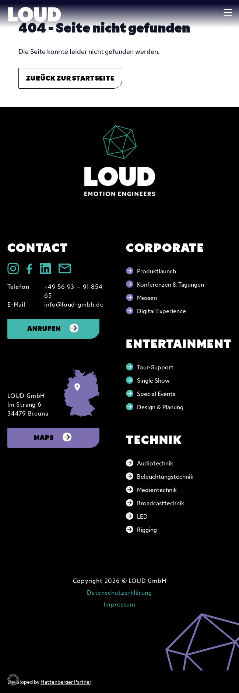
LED (142, 516)
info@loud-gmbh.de (74, 304)
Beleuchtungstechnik (165, 476)
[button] (13, 679)
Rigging (147, 529)
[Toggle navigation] (228, 12)
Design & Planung (160, 407)
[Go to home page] (119, 160)
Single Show (153, 380)
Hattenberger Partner (66, 681)
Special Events (156, 393)
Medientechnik (157, 489)
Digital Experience (161, 311)
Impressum (119, 604)
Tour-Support (155, 367)
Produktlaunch (156, 271)
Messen (147, 297)
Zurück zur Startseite (70, 77)
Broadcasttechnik (160, 503)
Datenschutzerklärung (119, 592)
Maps (53, 436)
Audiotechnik (155, 463)
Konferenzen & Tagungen (170, 284)
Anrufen (53, 327)
